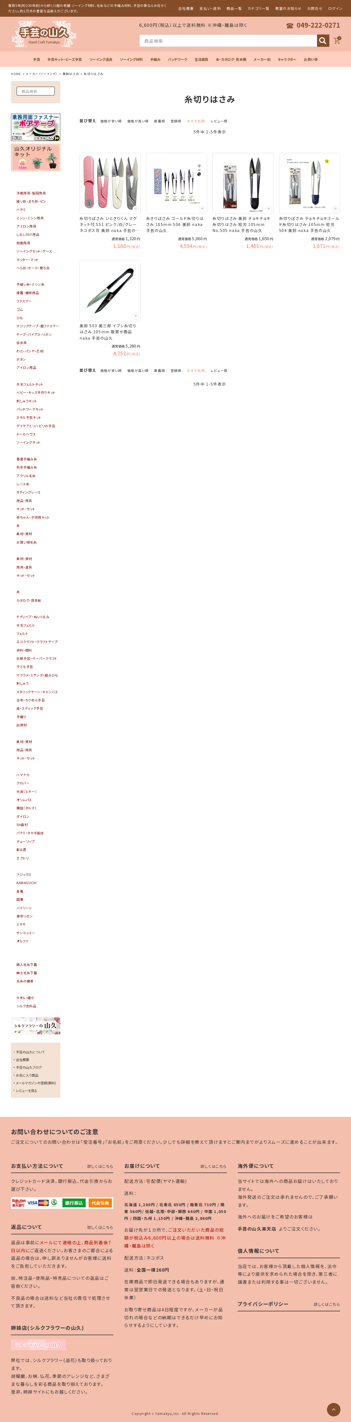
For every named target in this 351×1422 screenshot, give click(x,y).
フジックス (24, 874)
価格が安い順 (111, 121)
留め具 (21, 342)
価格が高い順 (138, 121)
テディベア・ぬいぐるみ (33, 616)
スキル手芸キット (28, 417)
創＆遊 (21, 849)
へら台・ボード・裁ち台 (33, 267)
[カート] (336, 41)
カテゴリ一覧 (259, 8)
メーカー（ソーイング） (42, 73)
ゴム (19, 309)
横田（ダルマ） (26, 807)
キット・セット (25, 508)
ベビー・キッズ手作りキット (36, 392)
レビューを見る (26, 1090)
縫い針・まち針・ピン (31, 201)
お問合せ (315, 8)
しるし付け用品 (27, 234)
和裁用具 (23, 242)
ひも (19, 317)
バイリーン (24, 907)
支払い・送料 (210, 8)
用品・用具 (24, 500)
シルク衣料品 (26, 1006)
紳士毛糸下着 (26, 972)
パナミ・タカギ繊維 (30, 832)
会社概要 (186, 8)
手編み (155, 59)
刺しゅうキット (26, 400)
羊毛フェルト (25, 625)
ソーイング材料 (131, 59)
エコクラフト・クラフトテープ (37, 641)
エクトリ (22, 858)
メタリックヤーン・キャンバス (37, 691)
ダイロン (22, 816)
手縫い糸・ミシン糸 (30, 284)
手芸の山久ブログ (29, 1067)
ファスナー (24, 301)
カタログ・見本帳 (28, 600)
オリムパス (24, 799)
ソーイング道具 (100, 59)
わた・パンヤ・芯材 (29, 351)
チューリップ (25, 841)
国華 (19, 899)
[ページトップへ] (334, 1410)
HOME (16, 73)
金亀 (19, 891)
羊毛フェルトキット (29, 384)
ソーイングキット (28, 442)
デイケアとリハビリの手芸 (35, 425)
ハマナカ (22, 774)
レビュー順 (219, 121)
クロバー (23, 783)
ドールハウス (26, 434)
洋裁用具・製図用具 (31, 193)
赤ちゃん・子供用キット (33, 517)
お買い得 (311, 59)
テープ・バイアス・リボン (34, 334)
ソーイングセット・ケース (34, 251)
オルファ (22, 941)
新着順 (159, 121)
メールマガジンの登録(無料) (36, 1082)
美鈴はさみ (71, 73)
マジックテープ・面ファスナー (37, 325)
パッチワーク (177, 59)
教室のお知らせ (288, 8)
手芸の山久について (30, 1052)
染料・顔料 (24, 650)
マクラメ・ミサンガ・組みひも (37, 675)
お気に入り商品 (27, 1075)
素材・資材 (24, 533)
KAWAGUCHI (26, 882)
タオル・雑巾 (25, 997)
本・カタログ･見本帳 (231, 59)
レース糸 (22, 483)
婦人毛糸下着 (26, 964)
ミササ (21, 924)
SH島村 (22, 824)
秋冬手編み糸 (26, 467)
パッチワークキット (30, 409)
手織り (21, 716)
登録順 (176, 121)
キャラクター (287, 59)
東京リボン (24, 916)
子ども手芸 (24, 666)
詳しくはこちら (100, 1166)
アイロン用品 (26, 367)
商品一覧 (234, 8)
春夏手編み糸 (26, 459)
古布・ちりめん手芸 (30, 700)
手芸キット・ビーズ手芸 (64, 59)
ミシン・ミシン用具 (30, 218)
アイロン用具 (26, 226)
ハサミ (21, 209)
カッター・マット (27, 259)
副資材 (21, 725)
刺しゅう (22, 683)
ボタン (21, 359)
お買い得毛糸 (26, 542)
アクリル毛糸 (26, 475)
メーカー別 (262, 59)
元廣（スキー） (26, 791)
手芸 (36, 59)
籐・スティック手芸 (29, 708)
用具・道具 (24, 567)
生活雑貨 (202, 59)
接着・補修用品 (27, 292)
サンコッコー (25, 932)
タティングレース (28, 492)
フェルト (22, 633)
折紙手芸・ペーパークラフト (36, 658)
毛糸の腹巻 (25, 981)
